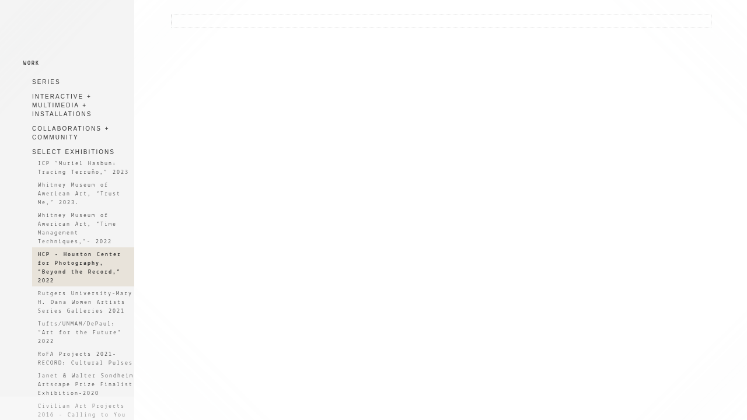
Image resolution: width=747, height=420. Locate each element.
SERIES (46, 82)
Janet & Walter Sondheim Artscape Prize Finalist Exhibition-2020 (86, 385)
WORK (31, 63)
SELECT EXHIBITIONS (73, 152)
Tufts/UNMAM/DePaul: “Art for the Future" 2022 (79, 333)
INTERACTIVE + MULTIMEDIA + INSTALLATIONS (62, 105)
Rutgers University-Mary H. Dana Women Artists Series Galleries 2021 (85, 302)
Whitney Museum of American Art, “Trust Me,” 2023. (79, 194)
